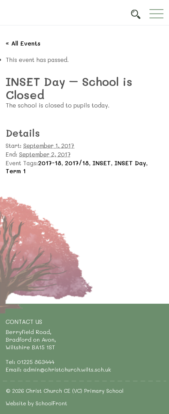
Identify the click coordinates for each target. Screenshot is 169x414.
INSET (101, 163)
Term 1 (16, 171)
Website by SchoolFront (36, 403)
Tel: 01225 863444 (30, 361)
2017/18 (77, 163)
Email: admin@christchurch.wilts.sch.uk (58, 369)
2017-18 (49, 163)
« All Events (23, 43)
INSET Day (130, 163)
